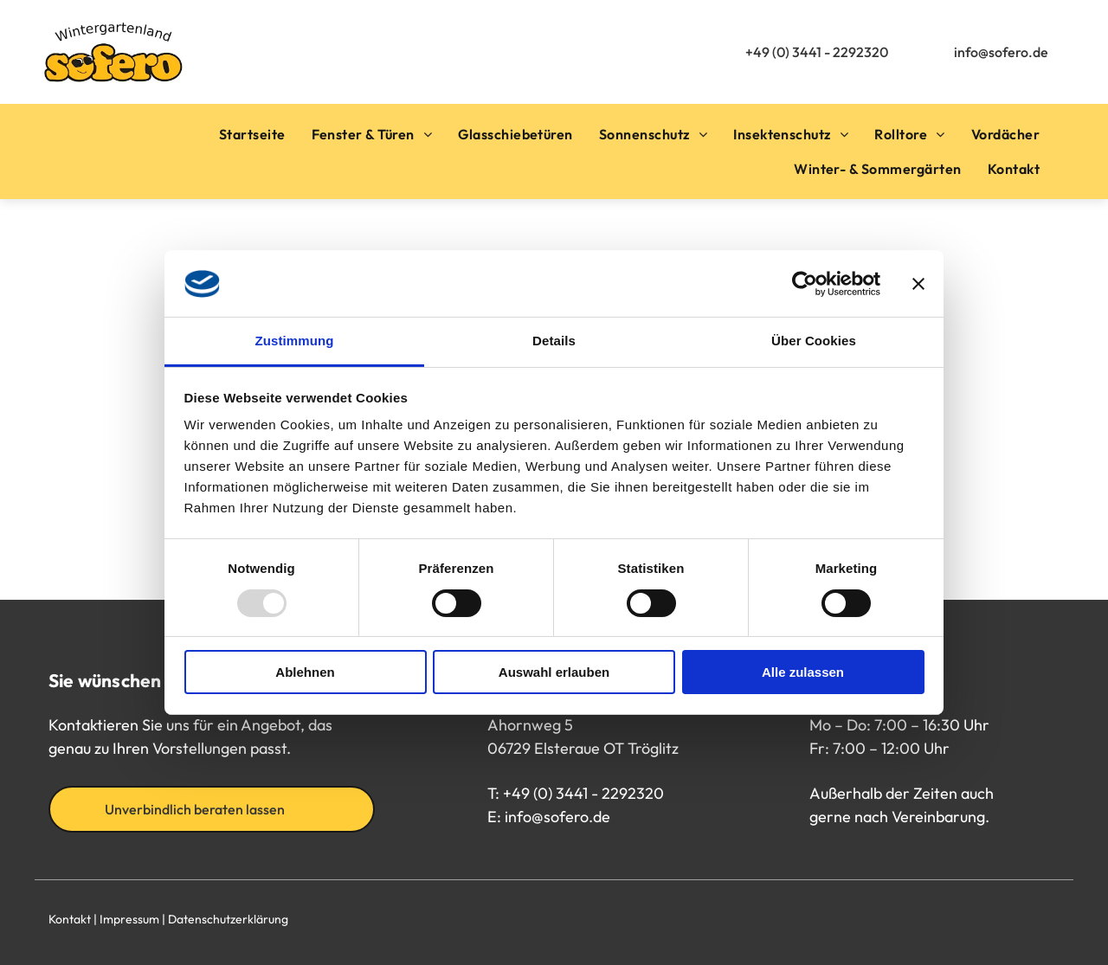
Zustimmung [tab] (294, 340)
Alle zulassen (803, 672)
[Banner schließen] (918, 284)
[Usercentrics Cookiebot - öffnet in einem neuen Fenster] (804, 284)
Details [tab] (554, 340)
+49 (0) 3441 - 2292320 (583, 793)
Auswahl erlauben (554, 672)
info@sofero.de (557, 817)
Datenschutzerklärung (228, 919)
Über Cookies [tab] (813, 340)
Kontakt (69, 919)
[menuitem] (252, 134)
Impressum (129, 919)
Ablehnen (304, 672)
